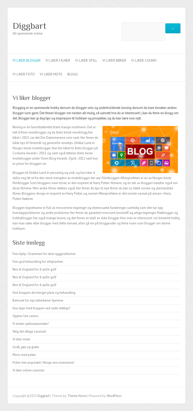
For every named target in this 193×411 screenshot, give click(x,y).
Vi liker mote (51, 74)
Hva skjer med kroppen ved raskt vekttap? (41, 308)
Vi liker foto (24, 74)
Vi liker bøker (114, 60)
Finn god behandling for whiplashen (38, 261)
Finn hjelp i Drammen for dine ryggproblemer (44, 254)
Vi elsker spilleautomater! (31, 324)
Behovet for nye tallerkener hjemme (38, 300)
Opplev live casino (25, 316)
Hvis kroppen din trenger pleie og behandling (44, 293)
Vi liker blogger (26, 60)
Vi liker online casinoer (28, 370)
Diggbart (29, 26)
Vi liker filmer (57, 60)
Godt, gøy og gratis (26, 347)
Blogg (72, 74)
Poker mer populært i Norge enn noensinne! (43, 362)
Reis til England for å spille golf (34, 269)
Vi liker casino (144, 60)
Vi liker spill (86, 60)
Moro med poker (24, 355)
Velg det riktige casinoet (29, 331)
